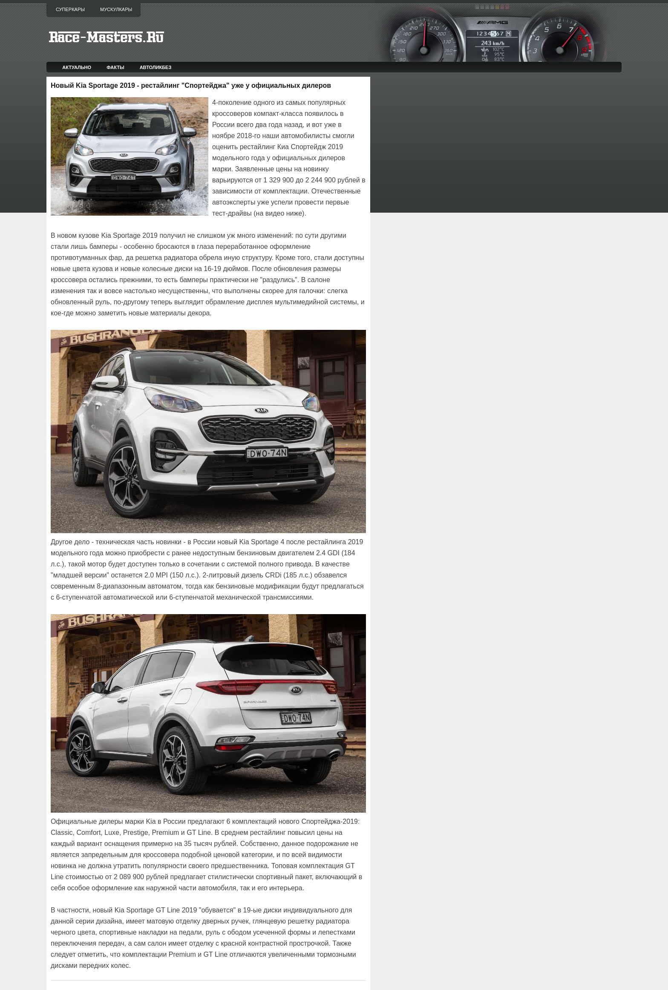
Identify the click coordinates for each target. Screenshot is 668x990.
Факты (115, 67)
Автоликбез (156, 67)
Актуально (76, 67)
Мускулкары (116, 9)
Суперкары (70, 9)
